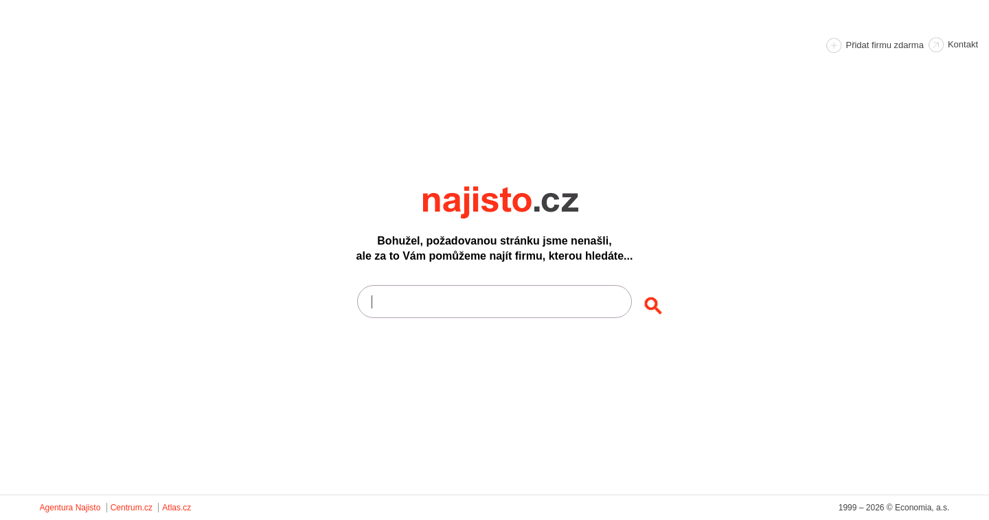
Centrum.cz (131, 507)
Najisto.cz (519, 202)
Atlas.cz (176, 507)
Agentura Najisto (70, 507)
